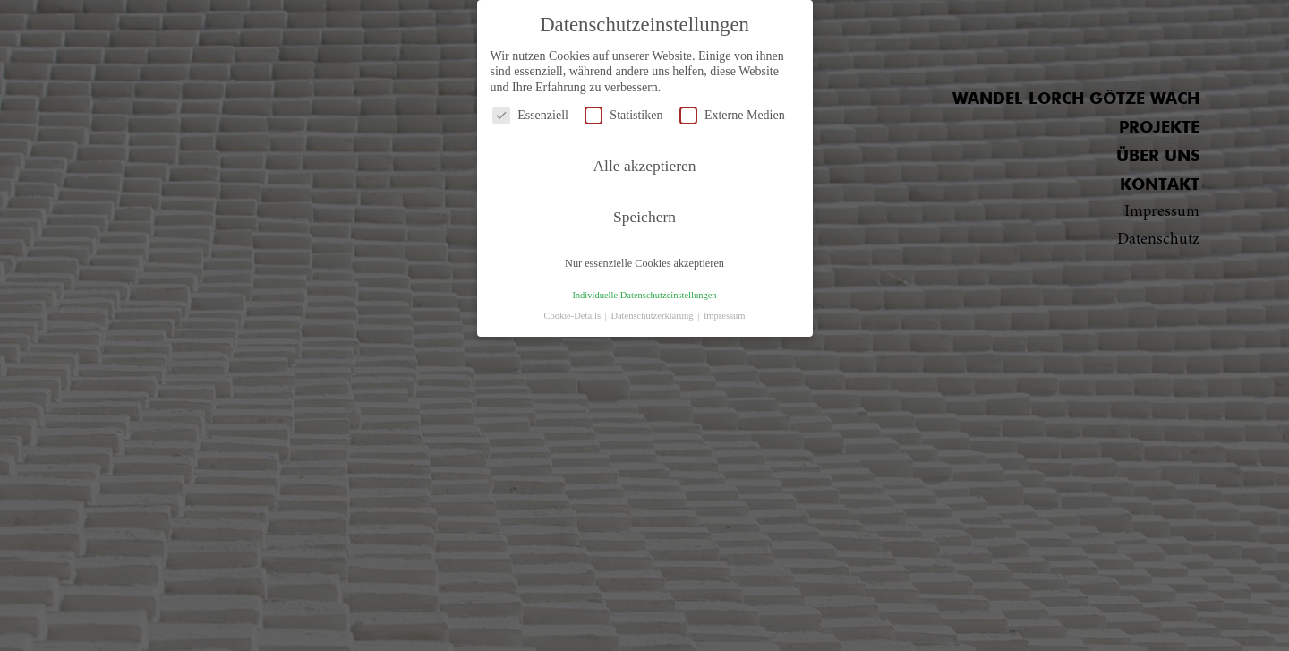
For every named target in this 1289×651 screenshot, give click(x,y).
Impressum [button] (725, 316)
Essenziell (530, 115)
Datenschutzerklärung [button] (653, 316)
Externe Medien (732, 115)
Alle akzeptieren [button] (644, 166)
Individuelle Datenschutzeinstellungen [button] (644, 295)
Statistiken (623, 115)
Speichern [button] (644, 217)
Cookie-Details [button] (572, 316)
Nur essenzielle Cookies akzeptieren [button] (644, 263)
